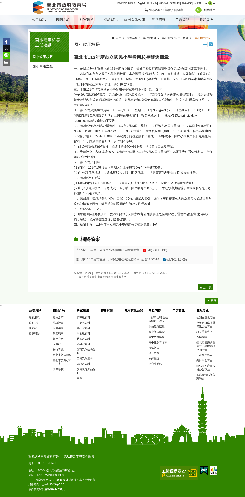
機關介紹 (63, 19)
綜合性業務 (155, 363)
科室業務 (87, 19)
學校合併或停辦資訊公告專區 (205, 324)
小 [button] (206, 3)
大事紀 (57, 344)
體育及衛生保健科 (86, 351)
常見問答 (175, 3)
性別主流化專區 (205, 317)
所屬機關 (201, 337)
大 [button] (214, 3)
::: (1, 1)
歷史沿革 (58, 317)
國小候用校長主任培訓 (47, 42)
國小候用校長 (42, 57)
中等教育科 (83, 322)
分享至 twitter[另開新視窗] (6, 48)
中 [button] (210, 3)
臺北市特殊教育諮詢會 (205, 376)
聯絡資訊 (111, 19)
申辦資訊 (164, 3)
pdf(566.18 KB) (157, 250)
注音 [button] (210, 44)
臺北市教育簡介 (62, 354)
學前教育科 (83, 333)
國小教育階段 (157, 331)
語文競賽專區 (204, 331)
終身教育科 (83, 344)
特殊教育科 (83, 338)
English (141, 3)
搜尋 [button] (198, 10)
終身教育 (154, 353)
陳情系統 (152, 3)
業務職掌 (58, 333)
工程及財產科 (85, 358)
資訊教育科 (83, 363)
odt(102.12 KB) (176, 259)
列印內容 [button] (205, 44)
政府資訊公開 (134, 19)
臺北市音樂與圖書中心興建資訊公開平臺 (205, 346)
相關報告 (34, 333)
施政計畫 (58, 322)
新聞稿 (33, 328)
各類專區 (206, 19)
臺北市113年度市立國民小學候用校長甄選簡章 (107, 250)
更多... (80, 378)
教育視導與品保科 (86, 371)
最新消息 (34, 317)
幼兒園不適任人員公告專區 (205, 367)
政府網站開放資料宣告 (43, 456)
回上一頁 (205, 287)
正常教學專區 (204, 355)
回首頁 (132, 3)
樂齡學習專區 (204, 360)
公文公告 (34, 322)
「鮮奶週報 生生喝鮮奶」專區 (158, 319)
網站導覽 (122, 3)
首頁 (118, 38)
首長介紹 (58, 338)
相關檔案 (90, 239)
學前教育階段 (157, 326)
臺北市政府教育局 (60, 7)
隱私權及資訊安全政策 (79, 456)
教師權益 (154, 358)
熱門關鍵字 (152, 10)
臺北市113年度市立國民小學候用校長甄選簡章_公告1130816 (117, 259)
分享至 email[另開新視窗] (6, 62)
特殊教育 (154, 347)
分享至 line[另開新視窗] (6, 55)
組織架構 (58, 328)
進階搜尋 (209, 10)
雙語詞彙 (187, 3)
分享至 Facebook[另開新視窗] (6, 41)
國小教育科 (149, 38)
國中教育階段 (157, 337)
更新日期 (34, 463)
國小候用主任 (42, 66)
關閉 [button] (214, 300)
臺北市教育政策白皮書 (62, 362)
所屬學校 (58, 369)
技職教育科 (83, 317)
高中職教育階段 (158, 342)
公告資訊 (39, 19)
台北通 (197, 3)
